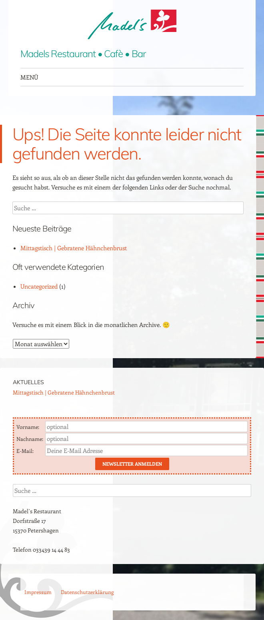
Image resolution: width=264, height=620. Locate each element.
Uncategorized (39, 286)
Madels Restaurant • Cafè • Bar (83, 54)
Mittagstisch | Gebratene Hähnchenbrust (73, 248)
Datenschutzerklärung (87, 591)
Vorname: (28, 426)
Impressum (38, 591)
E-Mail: (25, 450)
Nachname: (30, 438)
